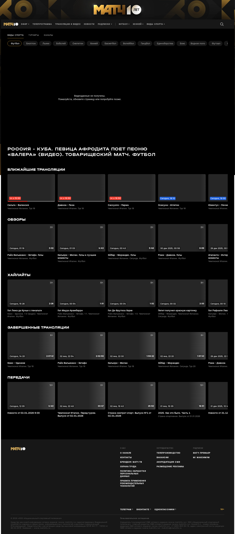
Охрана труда (128, 466)
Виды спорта (15, 35)
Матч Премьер (201, 453)
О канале (125, 453)
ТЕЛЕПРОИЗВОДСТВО (168, 453)
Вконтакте (143, 509)
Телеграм (126, 509)
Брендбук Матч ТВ (131, 462)
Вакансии (163, 457)
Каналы (48, 35)
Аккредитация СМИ (168, 462)
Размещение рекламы (170, 466)
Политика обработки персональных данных (133, 474)
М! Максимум (201, 457)
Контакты (126, 457)
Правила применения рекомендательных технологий (133, 483)
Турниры (34, 35)
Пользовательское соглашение (134, 518)
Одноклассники (165, 509)
